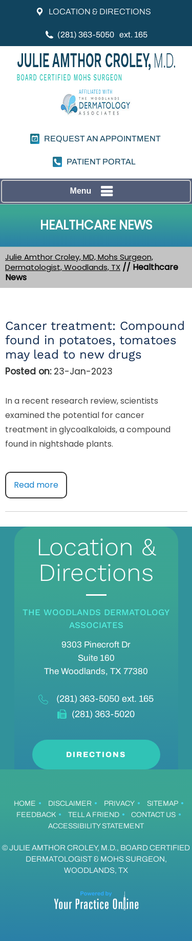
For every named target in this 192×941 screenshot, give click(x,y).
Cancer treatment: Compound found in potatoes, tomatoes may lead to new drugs (95, 340)
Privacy (119, 803)
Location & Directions (100, 11)
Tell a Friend (93, 815)
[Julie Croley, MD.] (96, 66)
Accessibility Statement (96, 826)
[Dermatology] (96, 104)
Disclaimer (70, 803)
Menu (93, 191)
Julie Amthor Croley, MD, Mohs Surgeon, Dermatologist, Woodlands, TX (79, 262)
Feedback (36, 815)
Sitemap (162, 803)
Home (25, 803)
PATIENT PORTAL (101, 161)
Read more (36, 485)
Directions (96, 754)
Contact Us (153, 815)
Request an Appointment (102, 138)
